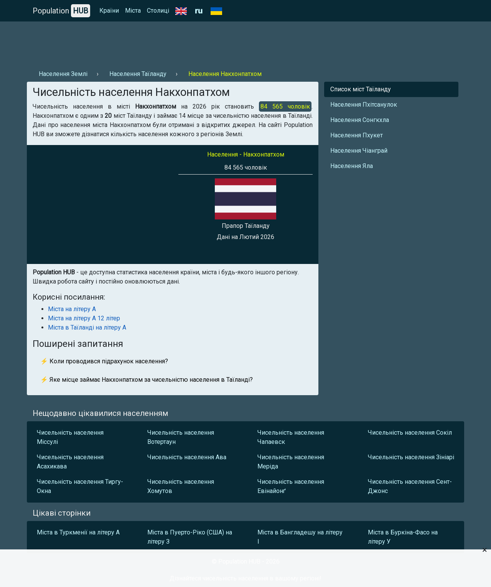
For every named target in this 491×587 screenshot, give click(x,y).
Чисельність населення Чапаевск (290, 437)
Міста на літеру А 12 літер (84, 318)
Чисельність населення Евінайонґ (290, 486)
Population (61, 10)
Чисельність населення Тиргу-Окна (80, 486)
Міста (133, 10)
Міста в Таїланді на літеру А (87, 327)
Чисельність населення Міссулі (70, 437)
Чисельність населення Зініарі (411, 457)
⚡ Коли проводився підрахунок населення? (104, 361)
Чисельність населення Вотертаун (180, 437)
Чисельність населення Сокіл (410, 432)
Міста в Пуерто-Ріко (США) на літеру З (189, 537)
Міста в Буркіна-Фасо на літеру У (403, 537)
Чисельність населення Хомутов (180, 486)
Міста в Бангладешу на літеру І (300, 537)
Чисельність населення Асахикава (70, 461)
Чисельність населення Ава (186, 457)
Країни (109, 10)
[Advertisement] (166, 42)
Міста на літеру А (72, 309)
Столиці (158, 10)
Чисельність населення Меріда (290, 461)
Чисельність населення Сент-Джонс (410, 486)
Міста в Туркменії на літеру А (78, 532)
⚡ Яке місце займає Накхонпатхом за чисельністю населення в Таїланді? (146, 379)
